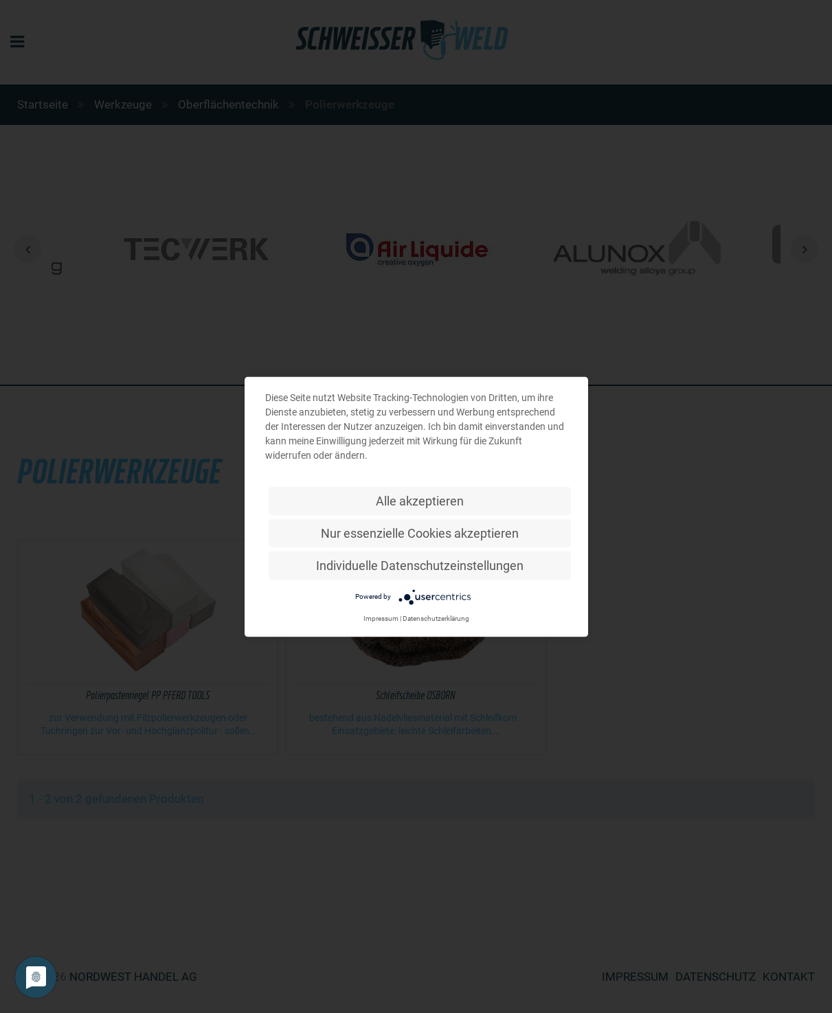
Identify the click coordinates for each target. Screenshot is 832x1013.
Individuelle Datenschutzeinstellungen (420, 565)
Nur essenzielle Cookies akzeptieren (420, 532)
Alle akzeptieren (420, 500)
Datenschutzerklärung (436, 618)
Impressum (380, 618)
